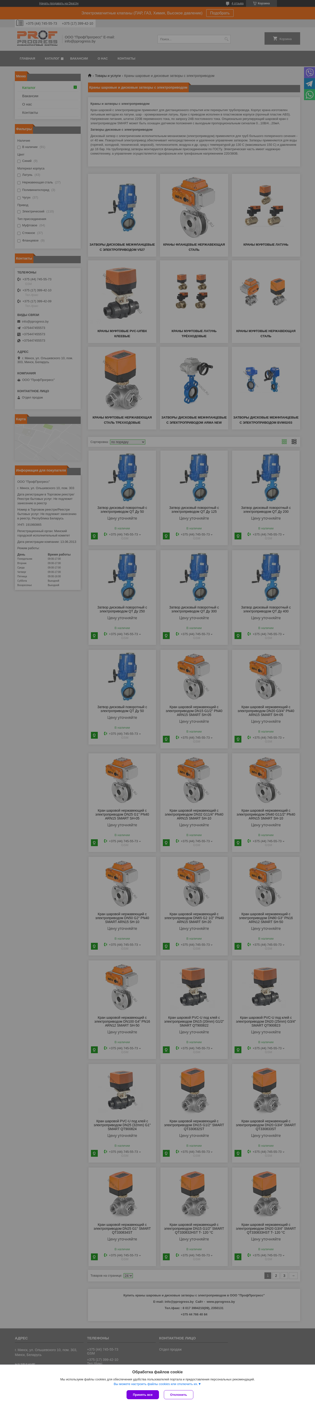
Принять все (143, 1395)
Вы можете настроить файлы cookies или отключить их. (156, 1384)
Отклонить (178, 1395)
